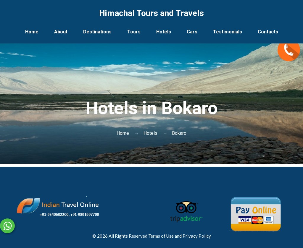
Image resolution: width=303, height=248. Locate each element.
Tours (134, 32)
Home (31, 32)
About (60, 32)
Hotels (163, 32)
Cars (192, 32)
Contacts (268, 32)
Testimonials (227, 32)
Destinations (97, 32)
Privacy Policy (197, 236)
